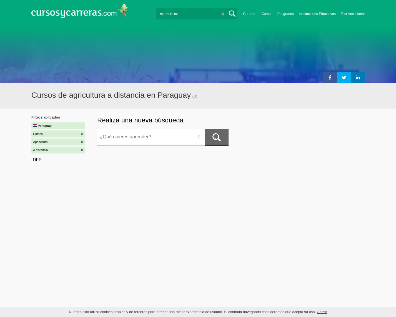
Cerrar (322, 312)
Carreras (249, 14)
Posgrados (285, 14)
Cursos (266, 14)
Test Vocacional (353, 14)
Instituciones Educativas (317, 14)
